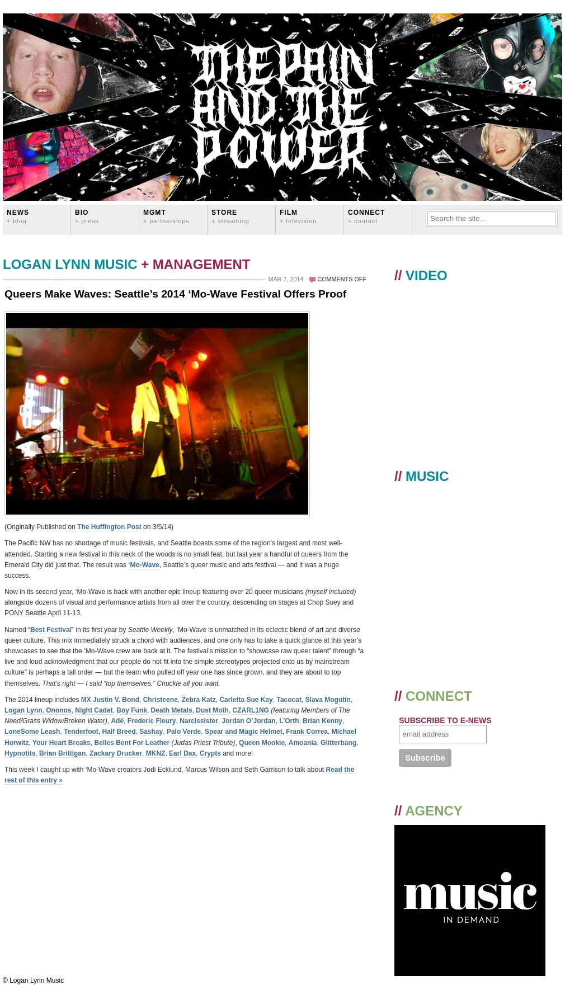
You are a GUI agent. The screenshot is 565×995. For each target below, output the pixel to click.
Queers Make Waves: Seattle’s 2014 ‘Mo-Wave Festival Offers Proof (175, 294)
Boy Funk (131, 710)
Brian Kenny (322, 721)
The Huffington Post (109, 527)
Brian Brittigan (62, 753)
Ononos (58, 710)
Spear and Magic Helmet (243, 731)
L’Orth (289, 721)
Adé (117, 721)
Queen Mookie (262, 743)
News (18, 216)
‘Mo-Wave (143, 565)
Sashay (151, 731)
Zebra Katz (198, 700)
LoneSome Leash (32, 731)
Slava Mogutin (328, 700)
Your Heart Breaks (61, 743)
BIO (87, 216)
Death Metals (171, 710)
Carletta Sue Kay (245, 700)
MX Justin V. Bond (110, 700)
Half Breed (118, 731)
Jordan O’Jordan (249, 721)
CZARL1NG (251, 710)
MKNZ (156, 753)
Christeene (160, 700)
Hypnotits (19, 753)
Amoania (303, 743)
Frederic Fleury (152, 721)
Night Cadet (93, 710)
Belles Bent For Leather (132, 743)
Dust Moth (212, 710)
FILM (298, 216)
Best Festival (51, 630)
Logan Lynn (23, 710)
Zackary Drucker (116, 753)
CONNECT (366, 216)
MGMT (166, 216)
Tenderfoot (81, 731)
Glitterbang (338, 743)
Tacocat (288, 700)
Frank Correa (307, 731)
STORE (230, 216)
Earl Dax (182, 753)
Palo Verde (184, 731)
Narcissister (199, 721)
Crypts (210, 753)
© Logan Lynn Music (33, 980)
